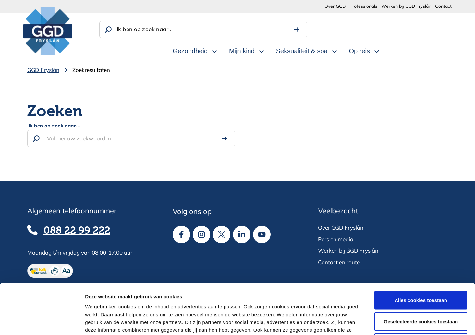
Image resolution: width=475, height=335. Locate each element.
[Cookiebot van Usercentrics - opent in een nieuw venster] (42, 322)
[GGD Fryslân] (47, 31)
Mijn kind (242, 50)
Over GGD (335, 6)
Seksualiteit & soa (302, 50)
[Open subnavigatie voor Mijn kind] (261, 50)
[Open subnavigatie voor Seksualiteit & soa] (334, 50)
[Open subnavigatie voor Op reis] (377, 50)
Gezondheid (190, 50)
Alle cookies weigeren (421, 292)
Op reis (359, 50)
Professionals (363, 6)
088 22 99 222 (76, 231)
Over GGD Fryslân (340, 227)
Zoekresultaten (91, 69)
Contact (443, 6)
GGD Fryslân (43, 69)
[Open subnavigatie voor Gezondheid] (214, 50)
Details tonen (350, 322)
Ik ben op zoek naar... (145, 29)
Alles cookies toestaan (421, 250)
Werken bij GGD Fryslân (406, 6)
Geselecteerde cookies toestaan (421, 271)
